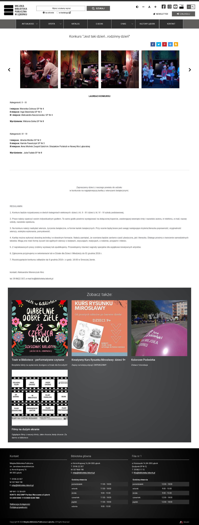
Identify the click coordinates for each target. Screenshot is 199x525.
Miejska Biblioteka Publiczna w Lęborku (38, 522)
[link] (191, 7)
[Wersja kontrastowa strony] (137, 6)
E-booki (99, 24)
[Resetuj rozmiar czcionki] (149, 6)
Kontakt (171, 24)
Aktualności (28, 24)
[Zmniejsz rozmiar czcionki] (143, 6)
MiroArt (184, 522)
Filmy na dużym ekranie (25, 429)
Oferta (51, 24)
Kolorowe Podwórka (143, 359)
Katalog (76, 24)
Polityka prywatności (18, 507)
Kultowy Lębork (147, 24)
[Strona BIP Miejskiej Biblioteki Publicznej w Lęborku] (181, 6)
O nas (123, 24)
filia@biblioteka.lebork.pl (144, 473)
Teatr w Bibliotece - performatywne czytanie (38, 359)
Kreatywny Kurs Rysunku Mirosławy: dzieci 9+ (99, 359)
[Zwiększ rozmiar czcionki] (155, 6)
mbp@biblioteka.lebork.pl (23, 485)
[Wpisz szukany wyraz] (60, 8)
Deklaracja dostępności (20, 504)
